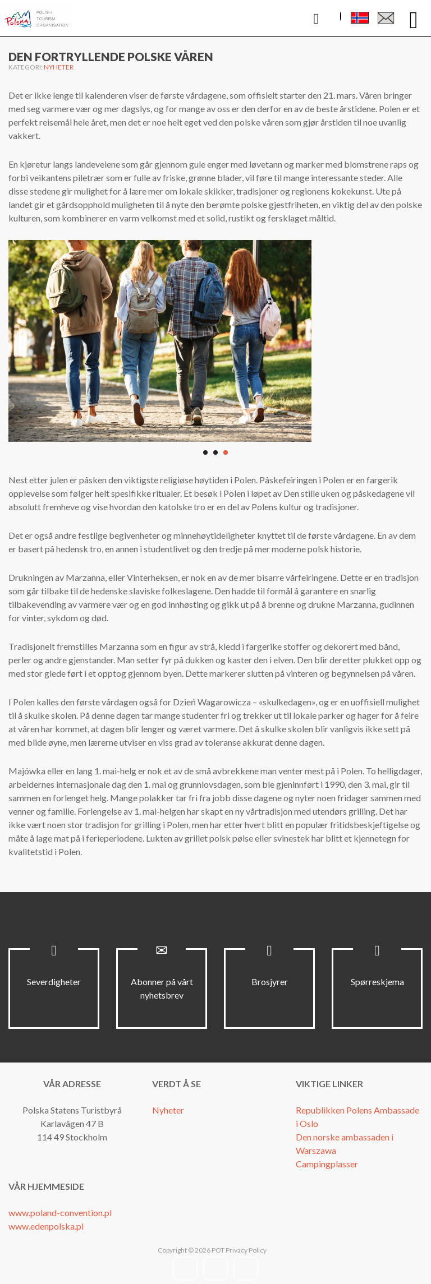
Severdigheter (54, 981)
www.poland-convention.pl (60, 1212)
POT (217, 1250)
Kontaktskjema (386, 20)
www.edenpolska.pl (46, 1226)
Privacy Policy (246, 1250)
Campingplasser (327, 1163)
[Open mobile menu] (413, 19)
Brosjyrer (269, 981)
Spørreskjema (377, 981)
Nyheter (59, 67)
